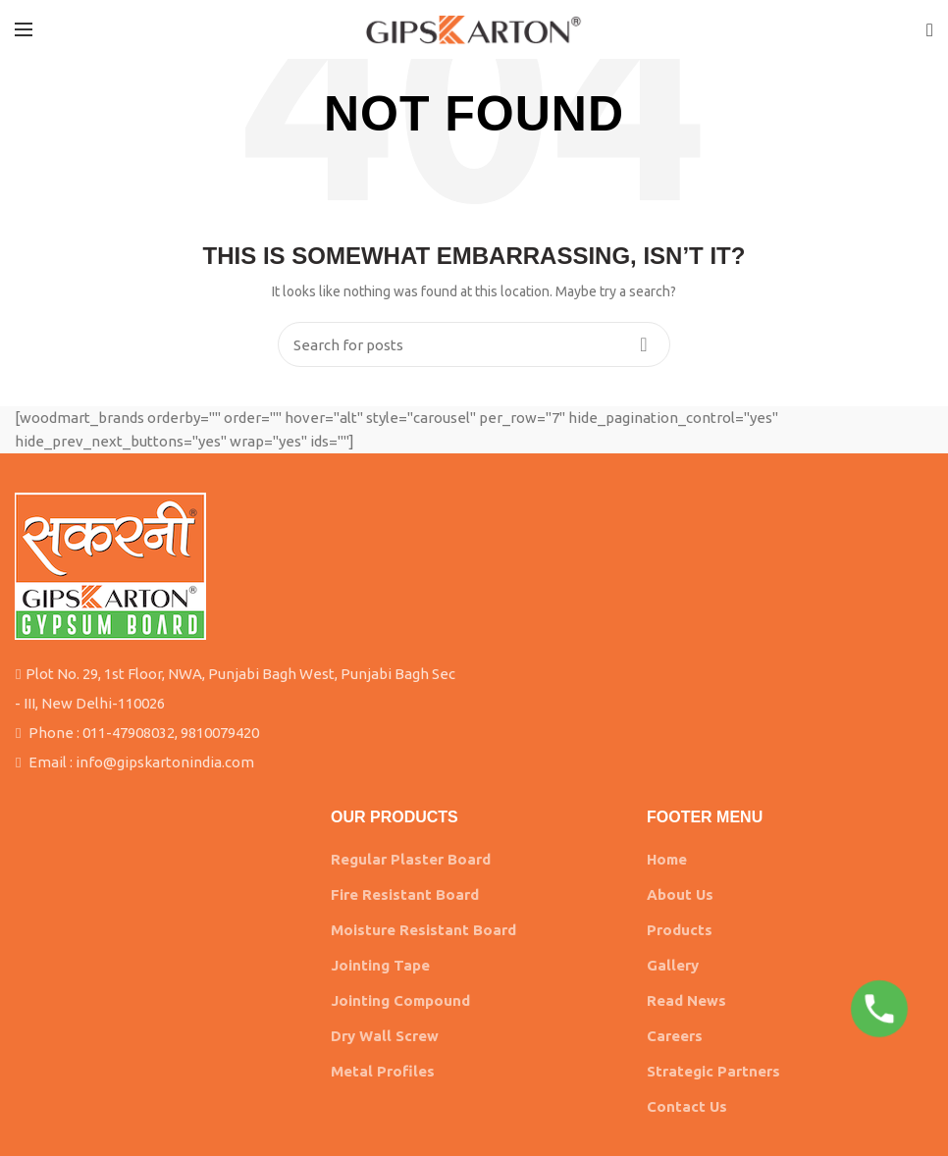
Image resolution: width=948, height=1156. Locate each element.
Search (643, 344)
